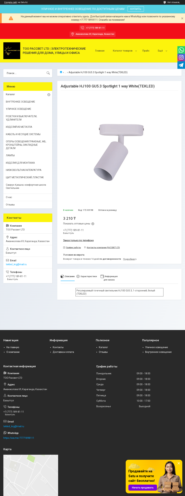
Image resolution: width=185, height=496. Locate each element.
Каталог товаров (122, 50)
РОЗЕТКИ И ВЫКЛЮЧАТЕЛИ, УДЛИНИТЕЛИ (21, 118)
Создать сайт (10, 2)
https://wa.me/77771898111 (18, 438)
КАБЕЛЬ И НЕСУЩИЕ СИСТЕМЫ (23, 134)
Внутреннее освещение (158, 352)
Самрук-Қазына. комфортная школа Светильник (26, 186)
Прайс (145, 50)
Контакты (58, 347)
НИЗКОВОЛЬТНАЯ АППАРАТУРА (23, 170)
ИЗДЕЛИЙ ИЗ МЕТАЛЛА (19, 127)
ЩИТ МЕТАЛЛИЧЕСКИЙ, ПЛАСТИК (25, 177)
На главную (12, 347)
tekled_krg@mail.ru (16, 264)
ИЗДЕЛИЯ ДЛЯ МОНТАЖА (20, 162)
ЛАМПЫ (10, 155)
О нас (9, 197)
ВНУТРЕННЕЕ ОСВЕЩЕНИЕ (20, 101)
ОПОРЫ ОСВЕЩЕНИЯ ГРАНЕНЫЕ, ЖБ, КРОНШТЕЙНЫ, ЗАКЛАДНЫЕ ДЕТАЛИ (26, 144)
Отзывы (10, 204)
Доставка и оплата (63, 352)
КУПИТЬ (135, 9)
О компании (13, 352)
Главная (99, 50)
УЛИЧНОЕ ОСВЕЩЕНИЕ (18, 109)
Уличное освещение (156, 347)
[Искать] (48, 73)
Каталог (10, 94)
